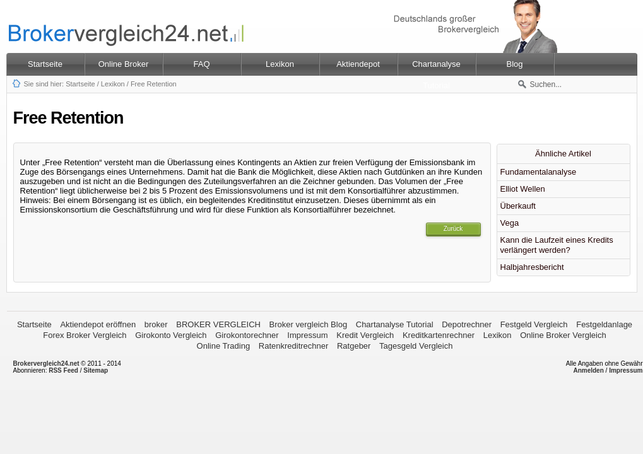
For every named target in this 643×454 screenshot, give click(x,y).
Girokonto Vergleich (170, 335)
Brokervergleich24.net (46, 363)
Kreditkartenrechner (439, 335)
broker (156, 324)
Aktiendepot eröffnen (98, 324)
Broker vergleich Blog (308, 324)
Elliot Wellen (522, 189)
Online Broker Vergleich (563, 335)
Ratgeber (353, 346)
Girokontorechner (246, 335)
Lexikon (113, 84)
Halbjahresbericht (532, 267)
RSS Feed (63, 370)
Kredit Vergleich (365, 335)
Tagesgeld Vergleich (415, 346)
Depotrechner (467, 324)
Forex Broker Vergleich (84, 335)
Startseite (45, 64)
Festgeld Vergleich (534, 324)
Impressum (307, 335)
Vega (509, 223)
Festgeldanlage (604, 324)
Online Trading (224, 346)
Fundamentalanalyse (538, 172)
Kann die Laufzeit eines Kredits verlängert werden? (556, 245)
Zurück (453, 228)
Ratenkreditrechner (294, 346)
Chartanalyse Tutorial (395, 324)
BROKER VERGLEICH (218, 324)
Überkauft (518, 206)
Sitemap (95, 370)
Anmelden (588, 370)
